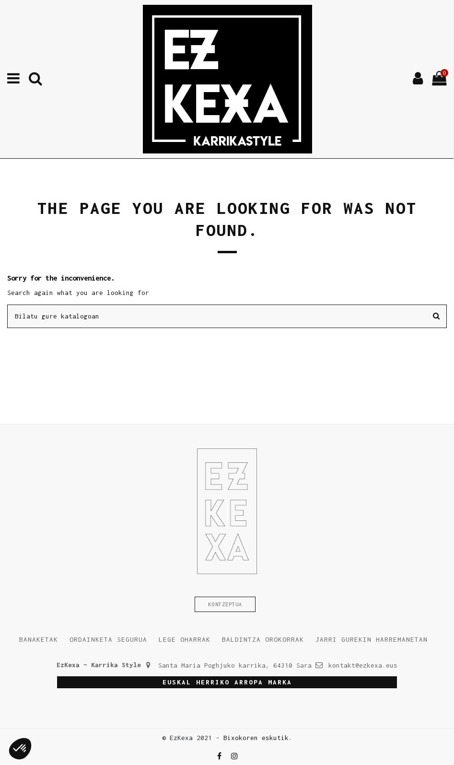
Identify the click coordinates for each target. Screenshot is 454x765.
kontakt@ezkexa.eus (362, 665)
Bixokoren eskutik (256, 737)
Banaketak (38, 639)
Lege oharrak (184, 639)
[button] (20, 748)
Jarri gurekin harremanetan (371, 639)
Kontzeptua (225, 604)
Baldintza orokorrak (263, 639)
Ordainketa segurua (108, 639)
